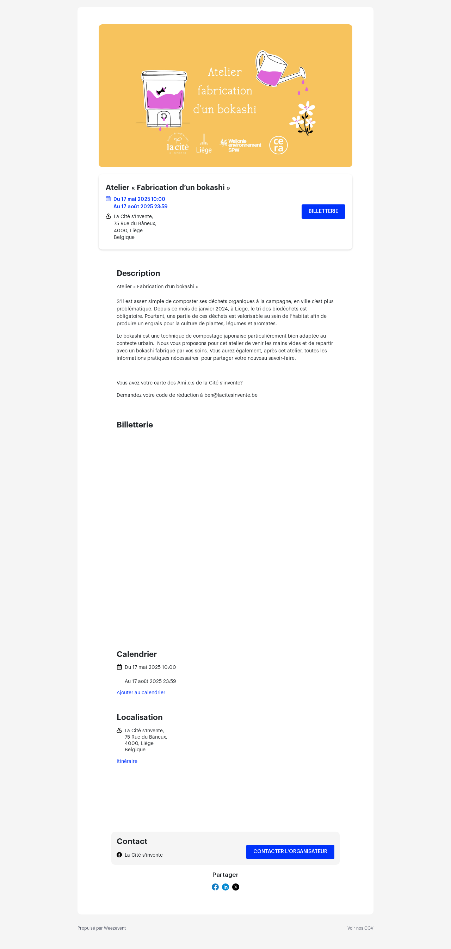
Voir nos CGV (360, 928)
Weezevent (115, 928)
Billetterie (323, 211)
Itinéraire (127, 761)
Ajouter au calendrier (141, 692)
